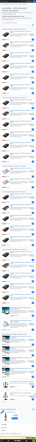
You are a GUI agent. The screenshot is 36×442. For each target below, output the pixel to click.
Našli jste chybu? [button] (18, 433)
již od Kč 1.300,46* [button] (31, 360)
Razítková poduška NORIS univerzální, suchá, (14, 334)
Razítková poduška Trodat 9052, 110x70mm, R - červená (21, 132)
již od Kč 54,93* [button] (31, 371)
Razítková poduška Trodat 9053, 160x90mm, (14, 192)
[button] (33, 25)
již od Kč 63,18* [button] (31, 76)
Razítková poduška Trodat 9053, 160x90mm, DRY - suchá (22, 205)
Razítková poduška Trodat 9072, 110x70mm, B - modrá (21, 169)
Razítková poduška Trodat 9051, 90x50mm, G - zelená (21, 53)
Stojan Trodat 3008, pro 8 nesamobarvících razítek (22, 381)
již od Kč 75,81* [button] (31, 145)
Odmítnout (28, 437)
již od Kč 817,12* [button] (31, 338)
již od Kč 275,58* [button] (31, 254)
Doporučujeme (8, 409)
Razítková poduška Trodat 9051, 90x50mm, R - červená (21, 64)
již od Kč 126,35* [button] (31, 239)
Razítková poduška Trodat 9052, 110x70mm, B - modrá (21, 100)
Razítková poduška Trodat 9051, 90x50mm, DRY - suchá (21, 42)
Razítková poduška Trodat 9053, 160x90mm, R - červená (21, 226)
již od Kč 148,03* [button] (31, 196)
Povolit (33, 437)
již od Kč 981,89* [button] (31, 349)
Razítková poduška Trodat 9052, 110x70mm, (14, 97)
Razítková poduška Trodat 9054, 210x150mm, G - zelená (21, 273)
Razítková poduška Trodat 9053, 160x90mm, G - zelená (21, 216)
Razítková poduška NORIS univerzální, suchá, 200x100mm (20, 337)
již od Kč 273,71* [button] (31, 383)
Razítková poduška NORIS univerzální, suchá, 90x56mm (20, 369)
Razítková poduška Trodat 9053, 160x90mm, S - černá (21, 237)
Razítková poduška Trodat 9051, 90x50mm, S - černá (21, 74)
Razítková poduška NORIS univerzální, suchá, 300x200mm (20, 358)
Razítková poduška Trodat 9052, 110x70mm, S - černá (21, 143)
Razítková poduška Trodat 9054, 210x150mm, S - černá (21, 295)
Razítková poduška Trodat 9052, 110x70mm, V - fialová (21, 154)
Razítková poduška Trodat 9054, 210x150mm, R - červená (21, 284)
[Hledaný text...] (11, 1)
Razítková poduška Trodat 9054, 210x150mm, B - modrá (21, 252)
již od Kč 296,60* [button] (31, 323)
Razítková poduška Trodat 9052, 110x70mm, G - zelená (21, 121)
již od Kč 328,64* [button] (31, 395)
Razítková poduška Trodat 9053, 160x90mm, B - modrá (21, 194)
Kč (22, 1)
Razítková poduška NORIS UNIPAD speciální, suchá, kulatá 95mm (20, 308)
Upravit (23, 437)
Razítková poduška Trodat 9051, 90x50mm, (13, 29)
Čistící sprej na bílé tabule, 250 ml (8, 412)
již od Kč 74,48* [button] (31, 33)
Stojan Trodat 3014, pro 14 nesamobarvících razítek (20, 393)
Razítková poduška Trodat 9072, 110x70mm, (14, 166)
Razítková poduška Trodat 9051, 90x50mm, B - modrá (21, 32)
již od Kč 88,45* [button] (31, 102)
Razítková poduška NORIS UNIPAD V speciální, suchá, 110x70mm (21, 321)
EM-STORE (10, 433)
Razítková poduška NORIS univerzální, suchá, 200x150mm (20, 347)
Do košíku (14, 418)
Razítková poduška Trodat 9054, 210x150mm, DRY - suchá (22, 263)
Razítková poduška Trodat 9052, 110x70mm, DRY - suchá (22, 111)
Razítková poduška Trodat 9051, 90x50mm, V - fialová (21, 85)
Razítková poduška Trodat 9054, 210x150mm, (14, 249)
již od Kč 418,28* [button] (31, 310)
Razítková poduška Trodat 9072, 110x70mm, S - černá (21, 179)
